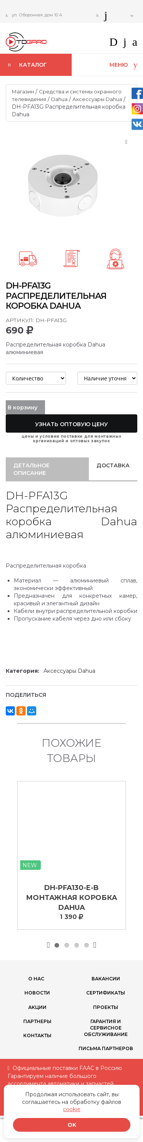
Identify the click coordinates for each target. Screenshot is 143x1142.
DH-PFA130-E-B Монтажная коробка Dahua (71, 897)
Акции (37, 1007)
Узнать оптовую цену (71, 424)
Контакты (37, 1035)
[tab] (47, 469)
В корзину (22, 407)
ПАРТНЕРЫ (37, 1021)
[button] (132, 44)
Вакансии (106, 979)
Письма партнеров (106, 1048)
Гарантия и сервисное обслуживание (106, 1027)
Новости (37, 993)
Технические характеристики (52, 626)
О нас (36, 979)
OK (71, 1124)
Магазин (23, 91)
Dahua (59, 99)
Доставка (113, 465)
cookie (71, 1109)
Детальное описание (31, 469)
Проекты (105, 1007)
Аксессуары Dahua (97, 99)
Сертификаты (105, 993)
